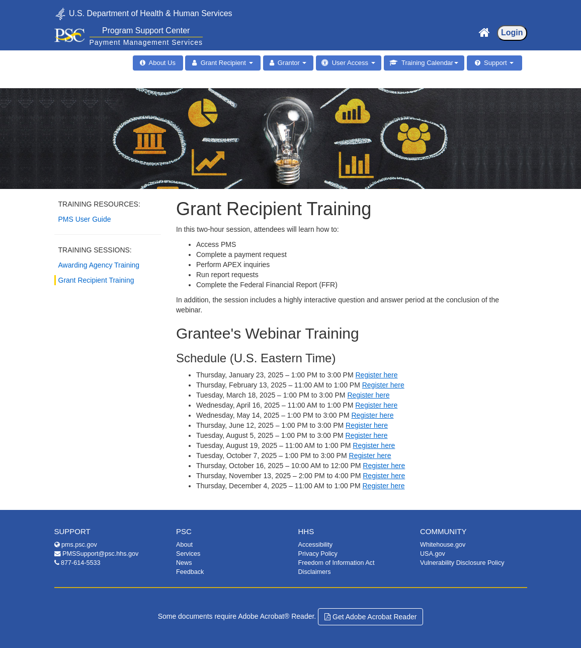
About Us (160, 63)
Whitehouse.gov (442, 544)
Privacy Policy (318, 553)
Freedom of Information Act (336, 562)
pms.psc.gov (75, 544)
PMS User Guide (84, 219)
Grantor (290, 63)
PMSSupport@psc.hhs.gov (96, 553)
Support (497, 63)
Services (188, 553)
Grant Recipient (225, 63)
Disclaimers (314, 571)
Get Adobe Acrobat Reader (370, 617)
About (184, 544)
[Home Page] (484, 30)
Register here (376, 375)
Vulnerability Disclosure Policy (462, 562)
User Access (351, 63)
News (184, 562)
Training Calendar (428, 63)
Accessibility (315, 544)
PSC (184, 531)
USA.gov (432, 553)
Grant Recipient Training (96, 280)
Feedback (190, 571)
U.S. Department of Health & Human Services (143, 13)
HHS (306, 531)
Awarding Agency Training (99, 265)
